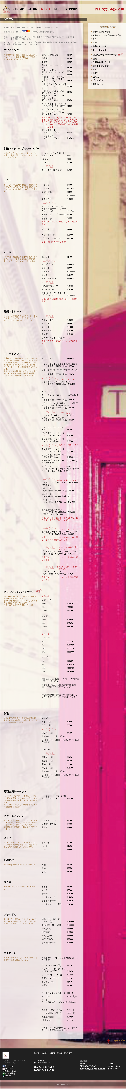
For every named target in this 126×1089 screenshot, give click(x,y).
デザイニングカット (101, 32)
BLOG (57, 9)
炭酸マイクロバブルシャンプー (106, 35)
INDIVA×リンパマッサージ (107, 55)
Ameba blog (9, 1073)
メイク (95, 69)
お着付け (96, 73)
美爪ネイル (97, 84)
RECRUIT (71, 9)
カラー (95, 39)
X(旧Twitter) (9, 1071)
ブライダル (97, 80)
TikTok (7, 1076)
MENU (45, 9)
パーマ (95, 43)
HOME (19, 9)
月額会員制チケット (101, 62)
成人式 (95, 77)
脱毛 (94, 59)
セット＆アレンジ (100, 66)
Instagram (8, 1068)
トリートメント (99, 50)
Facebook (8, 1066)
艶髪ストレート (99, 46)
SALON (32, 9)
